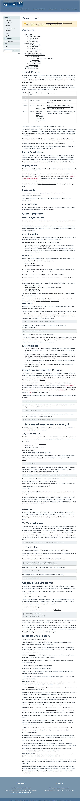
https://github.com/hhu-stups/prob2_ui (55, 293)
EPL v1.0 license (60, 787)
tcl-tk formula (42, 444)
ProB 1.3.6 (30, 725)
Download (53, 10)
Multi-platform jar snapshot (32, 290)
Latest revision (43, 25)
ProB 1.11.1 (32, 639)
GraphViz (53, 102)
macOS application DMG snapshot (34, 287)
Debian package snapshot (32, 289)
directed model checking (52, 699)
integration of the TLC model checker (56, 719)
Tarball (38, 100)
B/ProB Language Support (49, 360)
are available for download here (52, 207)
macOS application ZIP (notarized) (34, 265)
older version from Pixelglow (62, 619)
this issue (42, 380)
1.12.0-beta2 (39, 155)
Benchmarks (8, 30)
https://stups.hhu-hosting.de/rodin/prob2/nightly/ (44, 250)
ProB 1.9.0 (31, 668)
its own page (40, 223)
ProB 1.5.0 (31, 705)
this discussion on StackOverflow (67, 387)
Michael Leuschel (35, 87)
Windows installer (30, 263)
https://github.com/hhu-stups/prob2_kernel (47, 301)
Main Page (8, 20)
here (42, 502)
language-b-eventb (40, 354)
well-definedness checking (36, 362)
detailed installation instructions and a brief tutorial (38, 242)
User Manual (8, 22)
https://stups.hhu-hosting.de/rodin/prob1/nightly (38, 247)
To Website (14, 789)
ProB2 (36, 298)
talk (56, 23)
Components (25, 10)
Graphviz (61, 113)
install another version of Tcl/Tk (30, 133)
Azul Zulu (72, 375)
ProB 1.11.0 (31, 644)
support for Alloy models (28, 676)
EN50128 (54, 89)
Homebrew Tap (40, 118)
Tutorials (7, 25)
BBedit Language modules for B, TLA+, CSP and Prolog (42, 364)
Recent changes (9, 41)
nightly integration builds (36, 168)
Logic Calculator (9, 36)
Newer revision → (55, 25)
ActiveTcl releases (47, 526)
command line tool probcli (45, 350)
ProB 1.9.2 (32, 662)
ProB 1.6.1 (32, 694)
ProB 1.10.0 (32, 652)
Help (19, 53)
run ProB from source (58, 143)
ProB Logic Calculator (50, 737)
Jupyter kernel (67, 673)
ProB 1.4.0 (31, 717)
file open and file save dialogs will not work (37, 458)
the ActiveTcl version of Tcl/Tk (32, 490)
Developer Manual (10, 28)
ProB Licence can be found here (38, 85)
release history (60, 277)
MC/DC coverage (51, 707)
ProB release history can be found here (36, 636)
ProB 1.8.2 (31, 673)
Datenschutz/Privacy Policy (24, 789)
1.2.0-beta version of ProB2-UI (36, 334)
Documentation (40, 10)
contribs (60, 23)
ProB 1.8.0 (32, 679)
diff (28, 25)
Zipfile (37, 105)
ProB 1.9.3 (31, 657)
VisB (42, 275)
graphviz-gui (54, 589)
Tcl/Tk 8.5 (73, 551)
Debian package (29, 266)
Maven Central (67, 298)
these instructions (32, 295)
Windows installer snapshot (32, 285)
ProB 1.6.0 (31, 699)
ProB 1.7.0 (31, 689)
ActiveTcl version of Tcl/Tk (36, 447)
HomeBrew (58, 607)
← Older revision (33, 25)
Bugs (62, 10)
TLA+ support (34, 734)
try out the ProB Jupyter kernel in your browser (38, 226)
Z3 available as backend (65, 699)
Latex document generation (58, 689)
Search (17, 50)
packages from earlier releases (34, 553)
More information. (69, 787)
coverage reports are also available (47, 184)
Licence (7, 33)
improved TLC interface (28, 709)
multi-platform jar (39, 269)
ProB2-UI (45, 258)
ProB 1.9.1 (31, 665)
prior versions (61, 141)
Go (14, 50)
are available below (58, 126)
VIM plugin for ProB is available (34, 348)
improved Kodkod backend (64, 727)
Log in (6, 46)
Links (68, 10)
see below (58, 100)
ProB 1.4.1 (31, 712)
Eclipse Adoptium (65, 375)
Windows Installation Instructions (55, 108)
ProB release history (27, 82)
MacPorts (30, 445)
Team (75, 10)
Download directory (49, 209)
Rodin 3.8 (62, 237)
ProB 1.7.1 (31, 684)
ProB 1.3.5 (31, 732)
